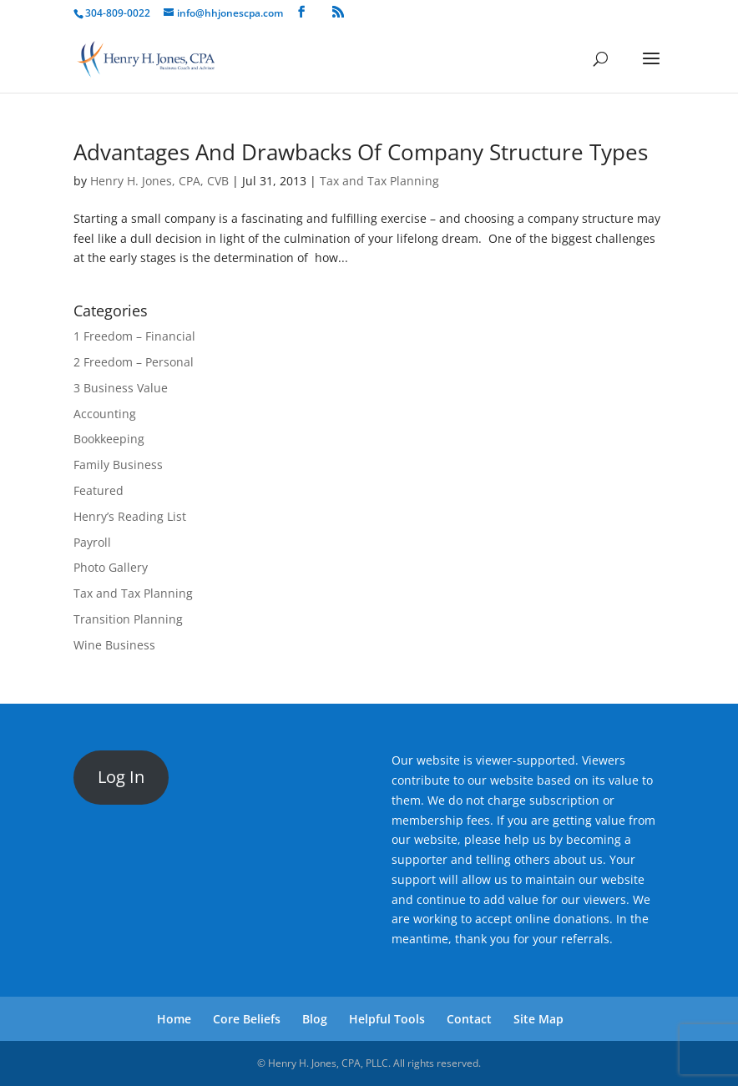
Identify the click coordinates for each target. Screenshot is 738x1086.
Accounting (104, 414)
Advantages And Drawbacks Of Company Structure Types (360, 152)
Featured (98, 490)
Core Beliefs (247, 1019)
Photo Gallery (110, 567)
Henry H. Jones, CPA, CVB (159, 181)
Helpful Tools (387, 1019)
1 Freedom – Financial (134, 336)
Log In (121, 776)
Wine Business (114, 645)
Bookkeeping (108, 439)
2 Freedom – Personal (133, 362)
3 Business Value (120, 388)
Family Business (118, 464)
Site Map (538, 1019)
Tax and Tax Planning (379, 181)
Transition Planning (128, 619)
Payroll (92, 542)
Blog (314, 1019)
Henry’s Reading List (129, 516)
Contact (469, 1019)
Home (174, 1019)
